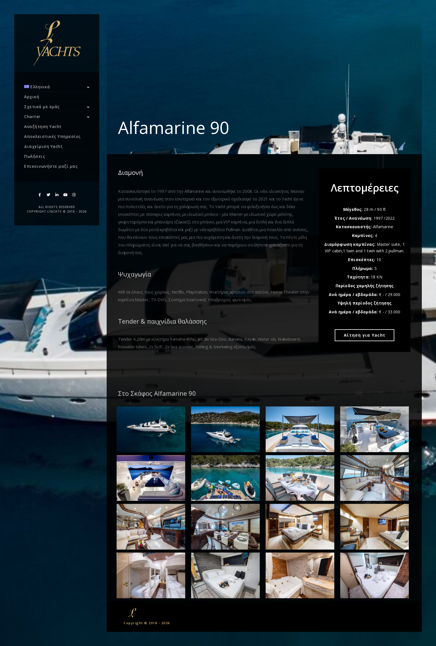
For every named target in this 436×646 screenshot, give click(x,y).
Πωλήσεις (34, 156)
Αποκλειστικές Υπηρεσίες (52, 136)
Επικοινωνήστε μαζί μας (51, 166)
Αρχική (31, 96)
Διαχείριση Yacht (43, 146)
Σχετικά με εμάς (42, 106)
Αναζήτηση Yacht (43, 126)
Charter (32, 116)
